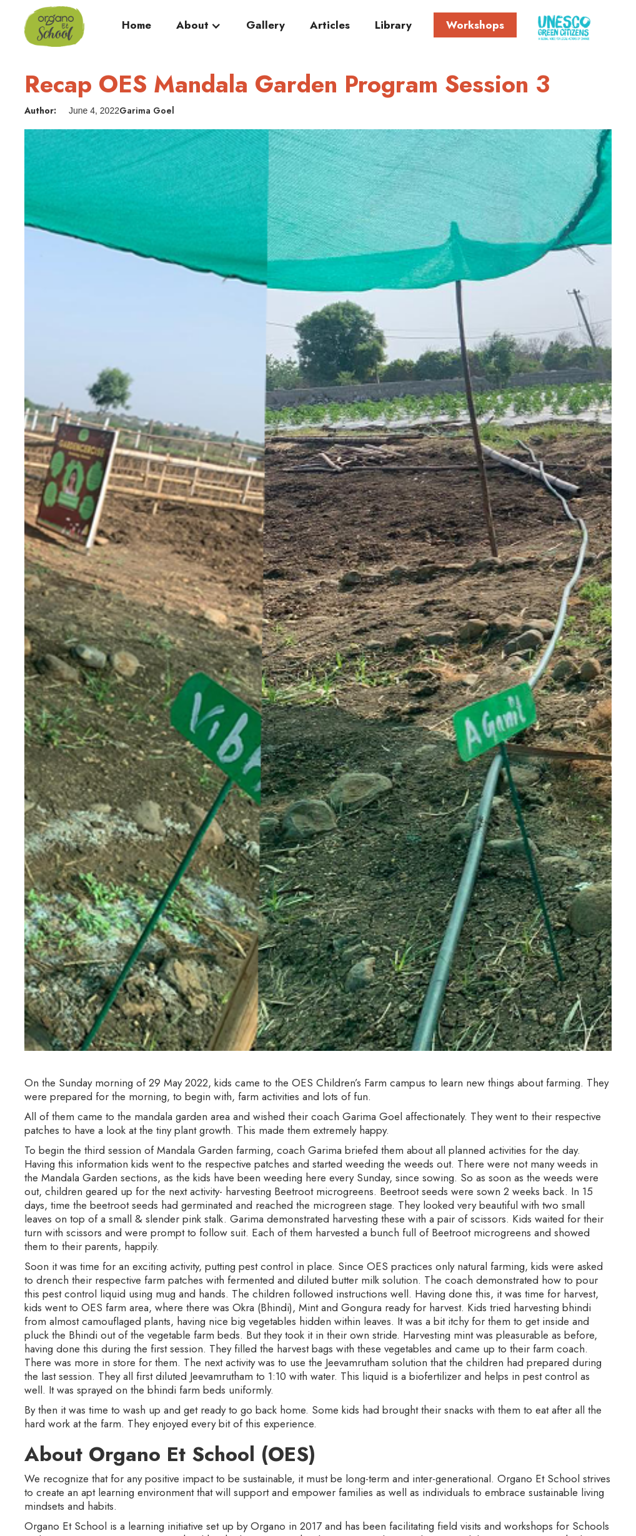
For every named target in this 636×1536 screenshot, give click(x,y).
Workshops (475, 24)
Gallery (265, 25)
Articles (330, 25)
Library (393, 25)
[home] (54, 26)
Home (136, 25)
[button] (199, 28)
